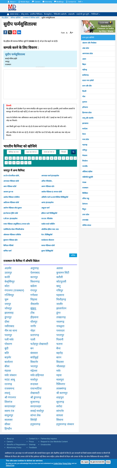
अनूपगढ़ (34, 268)
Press (31, 442)
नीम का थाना (11, 330)
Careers (36, 2)
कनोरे (7, 277)
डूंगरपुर (8, 317)
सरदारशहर (10, 406)
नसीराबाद (9, 326)
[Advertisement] (40, 84)
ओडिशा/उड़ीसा (87, 171)
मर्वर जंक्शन (10, 375)
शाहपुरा (60, 397)
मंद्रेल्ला (33, 370)
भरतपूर (34, 366)
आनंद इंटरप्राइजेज (47, 202)
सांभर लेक (35, 415)
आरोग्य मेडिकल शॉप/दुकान (12, 208)
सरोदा (59, 406)
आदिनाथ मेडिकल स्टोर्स (11, 202)
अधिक (73, 255)
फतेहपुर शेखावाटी (39, 344)
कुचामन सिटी (62, 272)
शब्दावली (71, 14)
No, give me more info (97, 462)
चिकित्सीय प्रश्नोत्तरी (60, 14)
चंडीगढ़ (84, 70)
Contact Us (71, 2)
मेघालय (84, 155)
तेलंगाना (85, 204)
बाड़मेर (8, 357)
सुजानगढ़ (35, 401)
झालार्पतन (61, 308)
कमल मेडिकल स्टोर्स (48, 245)
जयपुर (8, 304)
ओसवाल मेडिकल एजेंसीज (12, 235)
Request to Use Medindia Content (54, 442)
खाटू (58, 286)
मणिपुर (84, 150)
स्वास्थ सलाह (15, 14)
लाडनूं (7, 393)
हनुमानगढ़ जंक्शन (65, 424)
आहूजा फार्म (45, 208)
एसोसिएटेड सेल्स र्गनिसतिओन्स (13, 229)
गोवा (83, 96)
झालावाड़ (9, 312)
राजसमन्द (9, 388)
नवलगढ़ (60, 321)
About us (10, 439)
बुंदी (6, 348)
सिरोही (33, 419)
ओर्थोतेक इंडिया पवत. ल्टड (50, 229)
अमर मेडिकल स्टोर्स (9, 186)
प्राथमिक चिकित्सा (36, 14)
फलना (59, 344)
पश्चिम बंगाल (86, 225)
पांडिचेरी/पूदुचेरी (87, 177)
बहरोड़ (59, 353)
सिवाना (59, 419)
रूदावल (34, 384)
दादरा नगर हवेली (88, 80)
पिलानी (59, 339)
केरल (84, 134)
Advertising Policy (14, 447)
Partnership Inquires (49, 439)
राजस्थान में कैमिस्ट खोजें (31, 18)
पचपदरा (60, 330)
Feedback (33, 447)
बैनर (58, 348)
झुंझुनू (33, 308)
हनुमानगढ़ (35, 424)
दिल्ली (84, 91)
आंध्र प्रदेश (85, 48)
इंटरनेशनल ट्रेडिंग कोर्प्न (10, 213)
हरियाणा (85, 107)
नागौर (33, 326)
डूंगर (58, 312)
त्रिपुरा (84, 209)
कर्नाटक (84, 129)
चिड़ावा (33, 299)
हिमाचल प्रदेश (87, 113)
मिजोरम (85, 161)
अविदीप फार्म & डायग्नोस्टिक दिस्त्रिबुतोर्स (54, 197)
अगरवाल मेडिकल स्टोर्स (11, 181)
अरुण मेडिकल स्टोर (47, 186)
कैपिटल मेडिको (8, 245)
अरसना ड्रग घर (8, 192)
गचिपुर (59, 290)
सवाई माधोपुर (37, 410)
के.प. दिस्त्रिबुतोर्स (46, 235)
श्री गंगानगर (10, 397)
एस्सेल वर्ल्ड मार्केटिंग (48, 224)
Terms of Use (10, 465)
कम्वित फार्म (7, 251)
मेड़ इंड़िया (5, 18)
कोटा (7, 286)
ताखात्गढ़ (61, 317)
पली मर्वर (9, 339)
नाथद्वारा (60, 326)
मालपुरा (60, 379)
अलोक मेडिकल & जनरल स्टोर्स (51, 192)
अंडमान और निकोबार (89, 43)
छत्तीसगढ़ (85, 75)
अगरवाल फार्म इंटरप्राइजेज (50, 176)
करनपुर (34, 277)
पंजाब (84, 182)
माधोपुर (34, 379)
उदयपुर (8, 272)
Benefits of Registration (16, 444)
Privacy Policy (66, 463)
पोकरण (8, 344)
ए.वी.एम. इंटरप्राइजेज (10, 218)
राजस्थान (85, 188)
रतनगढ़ (8, 384)
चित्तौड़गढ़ (61, 299)
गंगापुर (33, 290)
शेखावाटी (34, 393)
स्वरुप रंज (9, 410)
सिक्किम (85, 193)
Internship (47, 2)
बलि (7, 353)
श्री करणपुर (62, 393)
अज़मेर (8, 268)
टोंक (32, 312)
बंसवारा (34, 353)
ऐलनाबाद (35, 272)
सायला (59, 415)
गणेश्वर (34, 295)
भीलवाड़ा (60, 366)
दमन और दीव (87, 86)
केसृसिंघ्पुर (10, 281)
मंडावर (8, 370)
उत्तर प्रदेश (85, 214)
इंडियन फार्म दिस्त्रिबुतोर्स (49, 213)
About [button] (12, 2)
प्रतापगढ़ (34, 335)
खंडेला (33, 286)
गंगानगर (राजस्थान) (14, 290)
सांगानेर (60, 410)
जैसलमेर (34, 304)
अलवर (59, 268)
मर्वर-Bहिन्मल (37, 375)
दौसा (7, 321)
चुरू (6, 299)
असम (84, 59)
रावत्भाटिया (36, 388)
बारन (58, 357)
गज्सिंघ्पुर (9, 295)
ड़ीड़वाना (34, 317)
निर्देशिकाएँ (95, 14)
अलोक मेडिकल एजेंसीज (11, 197)
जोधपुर (8, 308)
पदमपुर (8, 335)
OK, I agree (84, 462)
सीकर (7, 424)
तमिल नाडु (85, 198)
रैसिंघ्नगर (60, 384)
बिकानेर (34, 361)
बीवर (7, 366)
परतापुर (60, 335)
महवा (59, 375)
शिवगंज (8, 401)
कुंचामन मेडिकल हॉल (10, 240)
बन (31, 348)
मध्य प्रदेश (85, 139)
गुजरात (84, 102)
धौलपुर (33, 321)
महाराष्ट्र (84, 145)
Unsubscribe (46, 444)
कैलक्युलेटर (48, 14)
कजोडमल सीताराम (47, 240)
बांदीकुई (34, 357)
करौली (59, 277)
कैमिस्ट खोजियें (15, 18)
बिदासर (60, 361)
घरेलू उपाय (25, 14)
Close (108, 462)
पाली (32, 339)
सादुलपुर (9, 415)
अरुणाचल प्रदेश (87, 53)
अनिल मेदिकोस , (46, 181)
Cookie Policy (57, 463)
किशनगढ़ (35, 281)
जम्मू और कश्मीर (87, 118)
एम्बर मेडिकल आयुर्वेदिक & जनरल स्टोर (16, 224)
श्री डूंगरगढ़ (35, 397)
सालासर (9, 419)
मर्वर (58, 370)
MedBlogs (59, 2)
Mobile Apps (23, 2)
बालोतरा (9, 361)
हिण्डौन (8, 428)
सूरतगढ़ (60, 401)
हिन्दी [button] (80, 2)
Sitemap (32, 444)
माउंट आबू (10, 379)
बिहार (84, 64)
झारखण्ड (85, 123)
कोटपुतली (61, 281)
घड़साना (60, 295)
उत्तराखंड (85, 220)
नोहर (32, 330)
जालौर (59, 304)
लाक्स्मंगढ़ (61, 388)
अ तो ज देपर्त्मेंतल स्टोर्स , (11, 176)
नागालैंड (85, 166)
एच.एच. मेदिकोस (47, 218)
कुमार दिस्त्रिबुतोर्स (47, 251)
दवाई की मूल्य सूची (83, 14)
